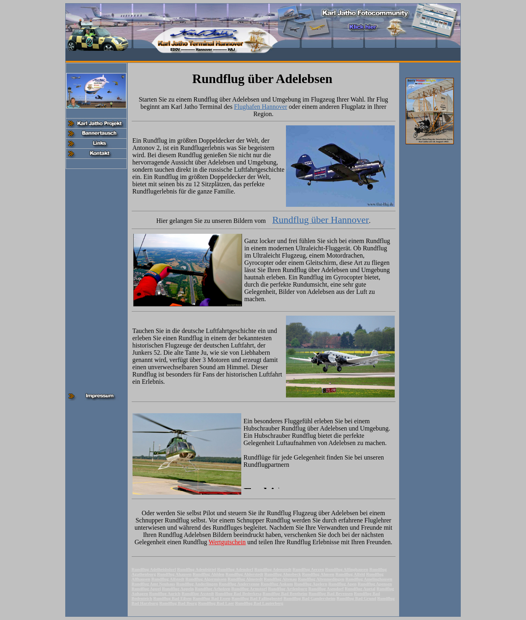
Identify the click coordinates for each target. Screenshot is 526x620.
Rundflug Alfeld (350, 574)
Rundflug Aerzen (308, 569)
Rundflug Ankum (277, 583)
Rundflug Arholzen (212, 588)
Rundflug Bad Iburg (178, 603)
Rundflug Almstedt (245, 578)
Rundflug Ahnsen (318, 574)
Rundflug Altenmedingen (321, 578)
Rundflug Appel (146, 588)
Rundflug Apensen (375, 583)
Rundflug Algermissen (205, 578)
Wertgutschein (227, 542)
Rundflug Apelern (310, 583)
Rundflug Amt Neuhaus (153, 583)
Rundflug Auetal (360, 588)
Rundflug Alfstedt (167, 578)
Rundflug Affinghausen (346, 569)
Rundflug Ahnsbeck (282, 574)
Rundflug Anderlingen (197, 583)
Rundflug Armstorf (249, 588)
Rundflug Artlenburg (287, 588)
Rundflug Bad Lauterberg (259, 603)
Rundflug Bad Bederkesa (238, 593)
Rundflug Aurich (164, 593)
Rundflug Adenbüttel (196, 569)
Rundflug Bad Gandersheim (309, 598)
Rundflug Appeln (178, 588)
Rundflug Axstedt (198, 593)
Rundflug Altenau (280, 578)
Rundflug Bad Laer (216, 603)
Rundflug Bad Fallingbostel (257, 598)
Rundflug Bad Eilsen (172, 598)
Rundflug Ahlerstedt (244, 574)
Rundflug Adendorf (235, 569)
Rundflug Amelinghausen (369, 578)
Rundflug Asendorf (326, 588)
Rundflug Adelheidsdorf (154, 569)
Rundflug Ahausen (174, 574)
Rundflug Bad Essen (211, 598)
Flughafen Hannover (260, 106)
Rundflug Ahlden (208, 574)
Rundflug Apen (342, 583)
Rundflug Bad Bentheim (285, 593)
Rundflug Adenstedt (273, 569)
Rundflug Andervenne (239, 583)
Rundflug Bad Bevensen (331, 593)
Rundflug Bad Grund (356, 598)
